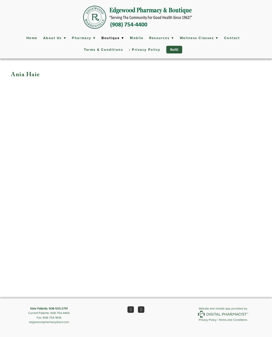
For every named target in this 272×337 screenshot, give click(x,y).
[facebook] (130, 309)
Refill (174, 49)
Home (31, 37)
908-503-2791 (58, 308)
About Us (54, 37)
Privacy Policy (207, 320)
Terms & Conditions (103, 49)
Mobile (136, 37)
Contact (232, 37)
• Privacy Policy (144, 49)
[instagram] (141, 309)
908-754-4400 (60, 313)
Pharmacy (84, 37)
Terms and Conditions (233, 320)
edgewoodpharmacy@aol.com (49, 322)
